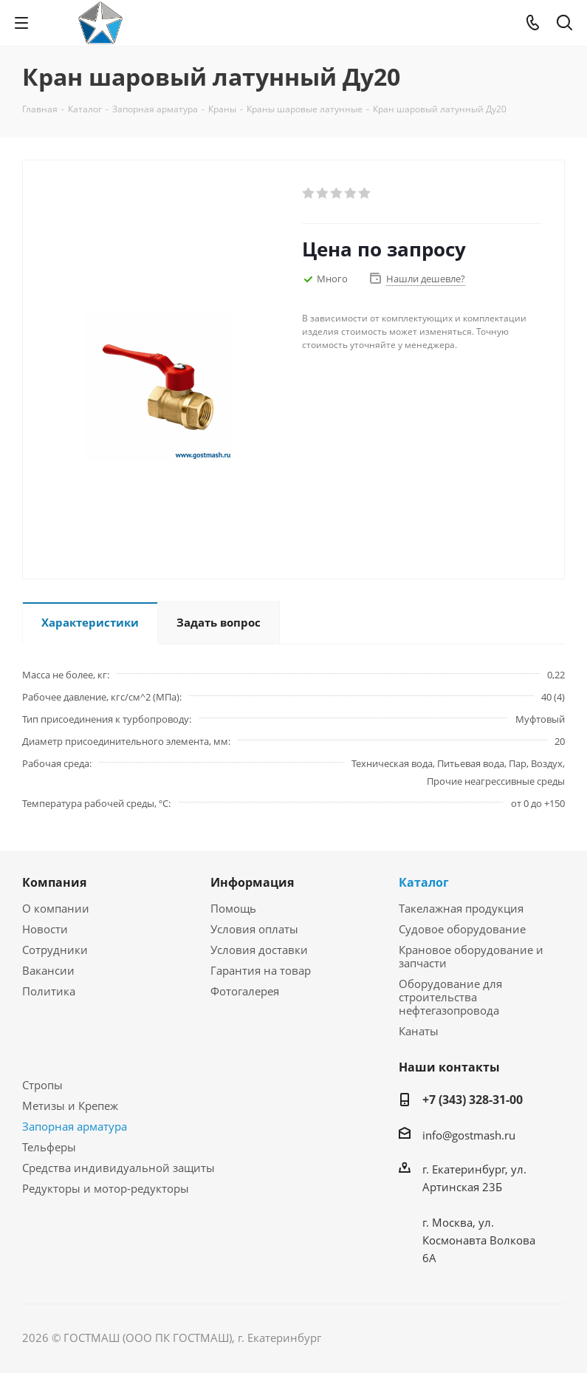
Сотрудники (55, 949)
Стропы (42, 1084)
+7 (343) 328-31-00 (472, 1099)
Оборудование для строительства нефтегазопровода (450, 997)
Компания (54, 882)
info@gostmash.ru (468, 1135)
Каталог (424, 882)
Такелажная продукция (461, 908)
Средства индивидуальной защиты (118, 1167)
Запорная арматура (74, 1126)
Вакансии (48, 970)
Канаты (419, 1030)
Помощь (233, 908)
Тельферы (49, 1146)
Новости (45, 928)
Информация (252, 882)
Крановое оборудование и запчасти (471, 956)
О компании (55, 908)
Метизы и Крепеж (70, 1105)
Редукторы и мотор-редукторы (105, 1188)
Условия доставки (259, 949)
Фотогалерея (244, 991)
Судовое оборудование (462, 928)
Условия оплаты (254, 928)
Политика (48, 991)
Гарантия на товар (260, 970)
